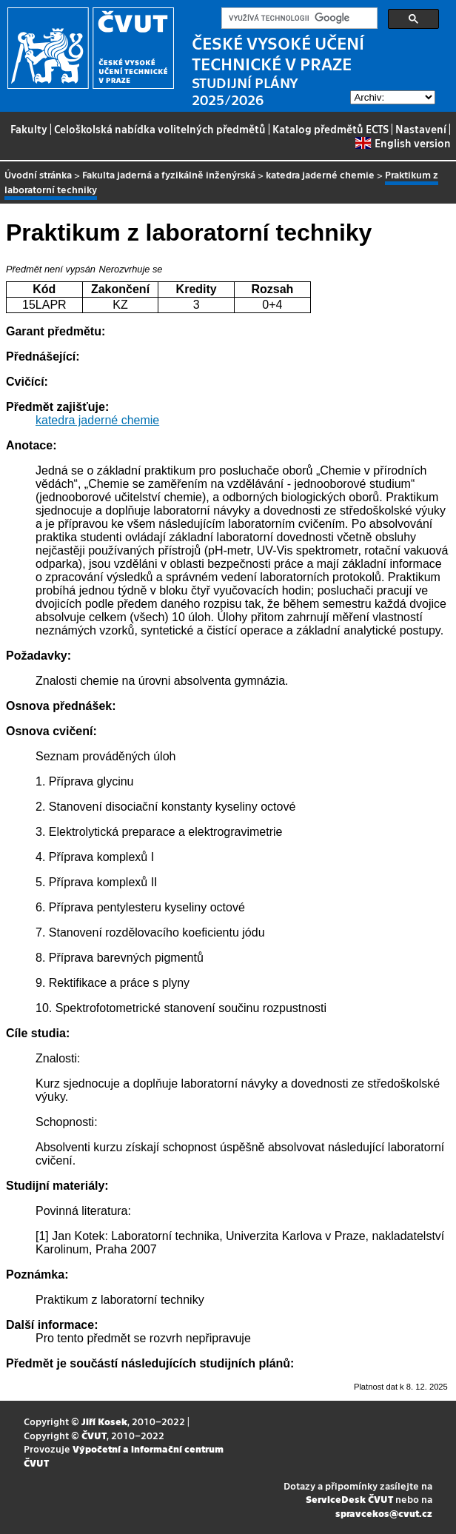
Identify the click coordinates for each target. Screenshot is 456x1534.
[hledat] (298, 18)
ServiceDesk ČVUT (349, 1498)
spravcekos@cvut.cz (383, 1512)
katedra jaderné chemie (320, 174)
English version (402, 143)
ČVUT (94, 1435)
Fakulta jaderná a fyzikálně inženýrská (168, 174)
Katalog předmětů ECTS (330, 128)
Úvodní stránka (38, 174)
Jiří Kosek (104, 1421)
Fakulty (28, 128)
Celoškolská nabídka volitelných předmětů (160, 128)
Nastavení (420, 128)
